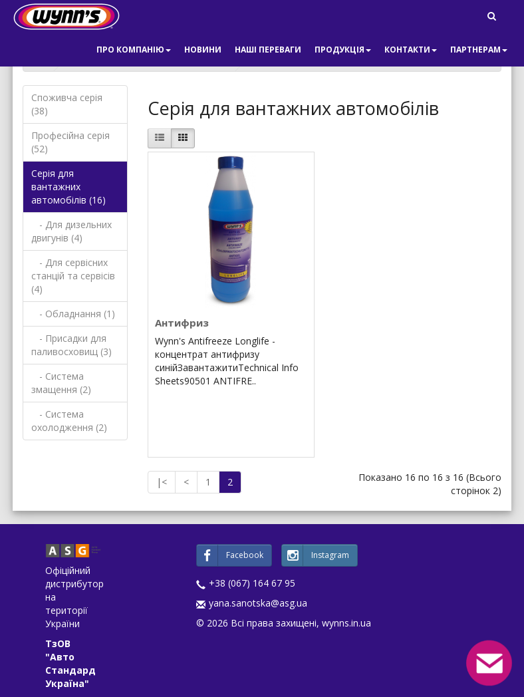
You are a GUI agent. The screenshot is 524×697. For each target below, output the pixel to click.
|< (161, 482)
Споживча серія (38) (66, 104)
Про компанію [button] (133, 49)
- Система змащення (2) (61, 383)
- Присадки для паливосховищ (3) (71, 345)
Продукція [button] (343, 49)
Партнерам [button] (478, 49)
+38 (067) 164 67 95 (252, 583)
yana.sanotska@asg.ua (258, 603)
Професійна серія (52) (70, 142)
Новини (202, 49)
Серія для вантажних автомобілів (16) (68, 186)
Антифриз (182, 322)
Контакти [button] (410, 49)
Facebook (230, 555)
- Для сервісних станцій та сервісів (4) (73, 275)
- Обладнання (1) (73, 313)
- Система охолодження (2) (69, 421)
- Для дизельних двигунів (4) (71, 231)
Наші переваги (268, 49)
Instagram (315, 555)
